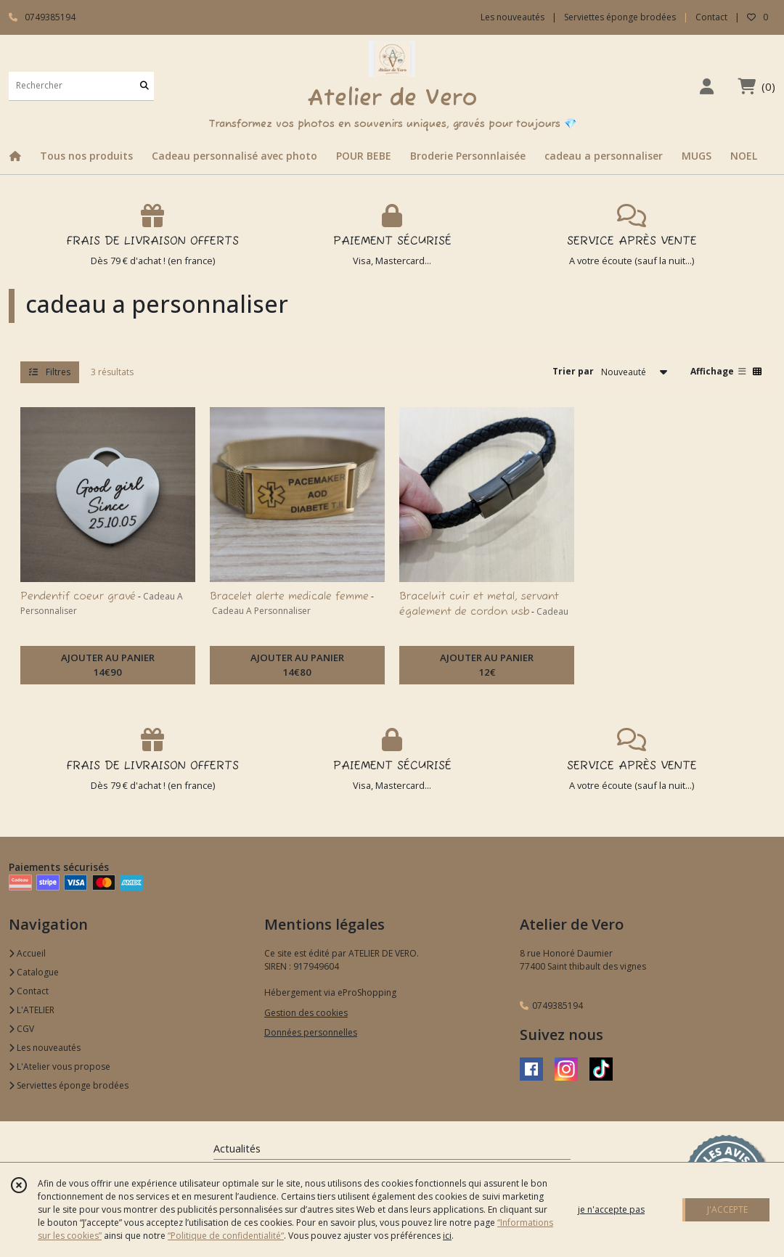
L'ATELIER (31, 1010)
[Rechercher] (144, 86)
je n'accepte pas (611, 1209)
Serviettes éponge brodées (68, 1085)
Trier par (573, 371)
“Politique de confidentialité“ (226, 1235)
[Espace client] (706, 86)
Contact (711, 17)
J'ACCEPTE (727, 1209)
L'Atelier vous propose (59, 1066)
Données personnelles (310, 1032)
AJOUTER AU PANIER (108, 665)
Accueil (27, 953)
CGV (21, 1029)
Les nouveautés (45, 1047)
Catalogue (34, 972)
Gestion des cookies (306, 1013)
